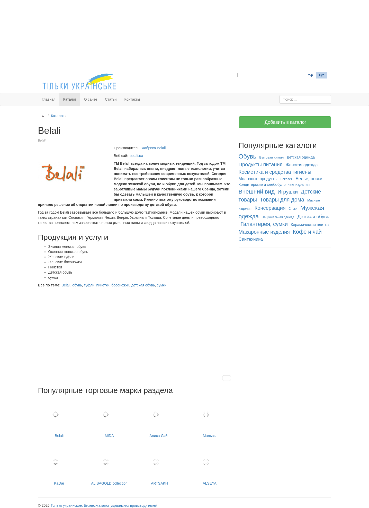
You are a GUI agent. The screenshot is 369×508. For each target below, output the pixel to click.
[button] (226, 378)
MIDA (109, 418)
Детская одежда (301, 157)
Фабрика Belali (153, 148)
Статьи (110, 99)
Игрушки (288, 192)
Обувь (247, 156)
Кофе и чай (307, 232)
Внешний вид (257, 191)
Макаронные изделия (264, 232)
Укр (310, 75)
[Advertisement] (184, 36)
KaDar (59, 465)
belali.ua (136, 156)
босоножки (120, 285)
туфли (89, 285)
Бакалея (287, 179)
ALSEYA (210, 465)
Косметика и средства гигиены (275, 172)
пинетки (103, 285)
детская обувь (143, 285)
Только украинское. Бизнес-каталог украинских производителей (104, 505)
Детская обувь (313, 216)
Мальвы (210, 418)
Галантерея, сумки (264, 224)
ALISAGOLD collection (109, 465)
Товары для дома (282, 200)
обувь (77, 285)
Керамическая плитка (310, 225)
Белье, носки (308, 178)
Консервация (270, 208)
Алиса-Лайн (159, 418)
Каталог (69, 99)
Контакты (132, 99)
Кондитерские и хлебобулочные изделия (274, 184)
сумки (161, 285)
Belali (65, 285)
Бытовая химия (271, 157)
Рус (321, 75)
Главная (49, 99)
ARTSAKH (159, 465)
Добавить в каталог (284, 122)
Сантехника (251, 239)
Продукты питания (261, 164)
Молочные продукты (258, 179)
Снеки (293, 209)
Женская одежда (301, 165)
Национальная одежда (278, 217)
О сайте (90, 99)
